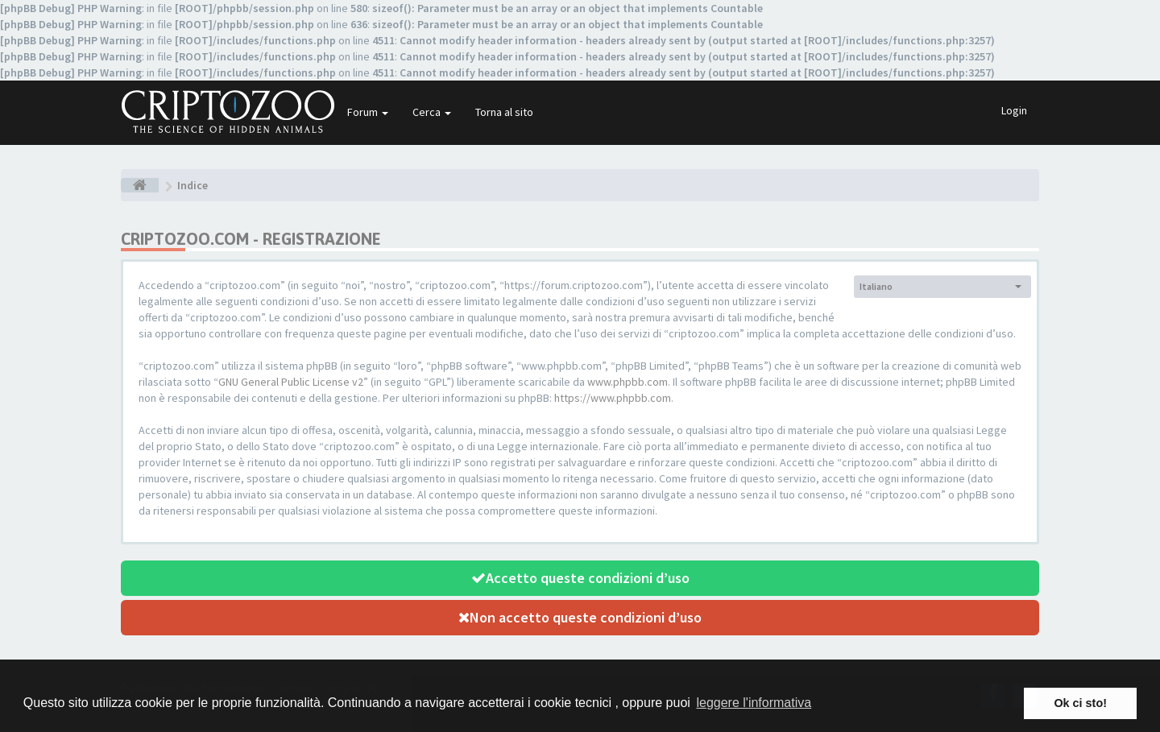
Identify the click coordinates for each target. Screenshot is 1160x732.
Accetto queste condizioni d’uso (580, 578)
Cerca (431, 112)
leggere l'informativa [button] (753, 702)
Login (1014, 110)
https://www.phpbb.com (612, 398)
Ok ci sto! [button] (1080, 703)
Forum (367, 112)
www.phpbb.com (627, 381)
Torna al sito (504, 112)
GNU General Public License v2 (290, 381)
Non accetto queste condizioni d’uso (580, 617)
